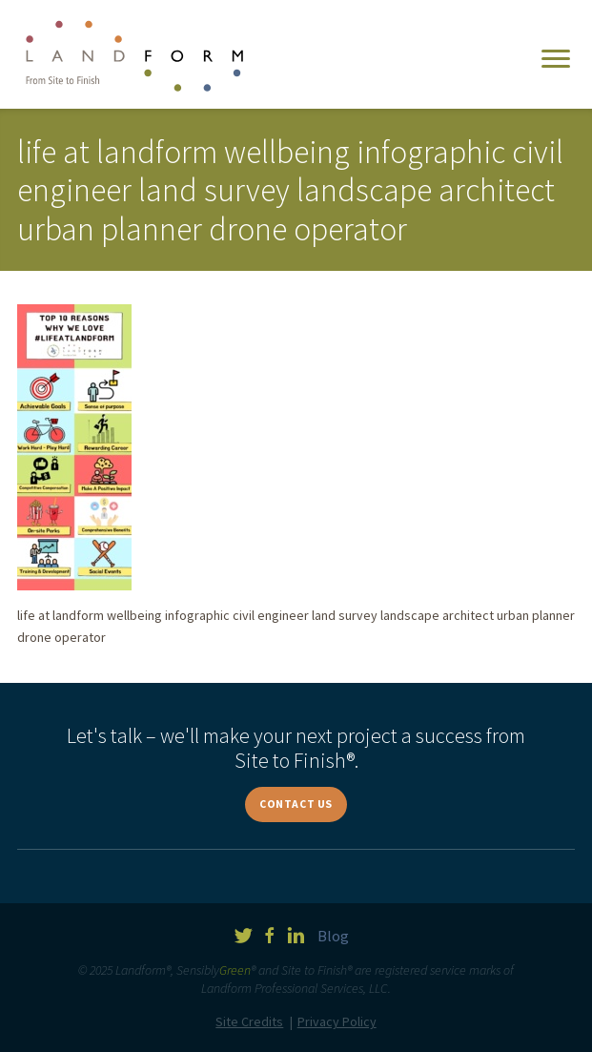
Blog (333, 935)
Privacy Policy (337, 1021)
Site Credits (249, 1021)
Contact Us (296, 803)
